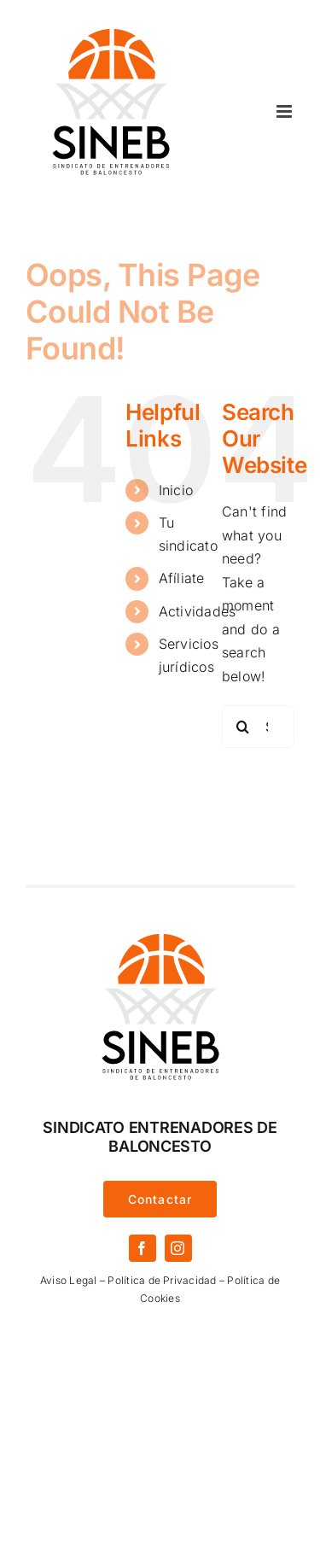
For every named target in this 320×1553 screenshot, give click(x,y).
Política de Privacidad (162, 1280)
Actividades (197, 611)
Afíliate (182, 578)
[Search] (243, 726)
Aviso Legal (68, 1280)
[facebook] (142, 1248)
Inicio (176, 490)
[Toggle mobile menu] (285, 111)
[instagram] (178, 1248)
